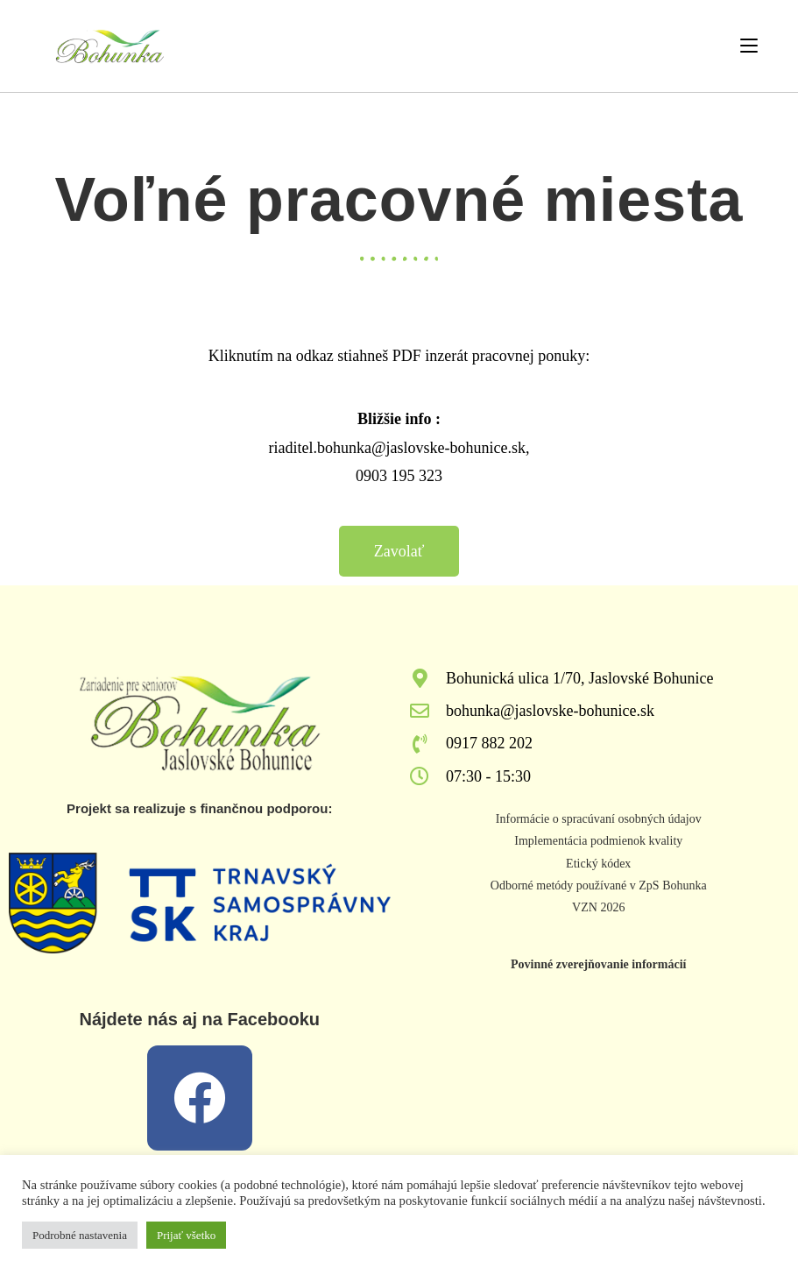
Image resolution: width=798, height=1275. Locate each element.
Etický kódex (598, 863)
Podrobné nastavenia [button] (79, 1235)
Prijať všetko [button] (186, 1235)
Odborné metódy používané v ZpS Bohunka (599, 885)
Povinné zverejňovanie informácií (598, 964)
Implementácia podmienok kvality (598, 840)
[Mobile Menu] (749, 46)
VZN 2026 (598, 907)
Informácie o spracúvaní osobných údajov (599, 818)
